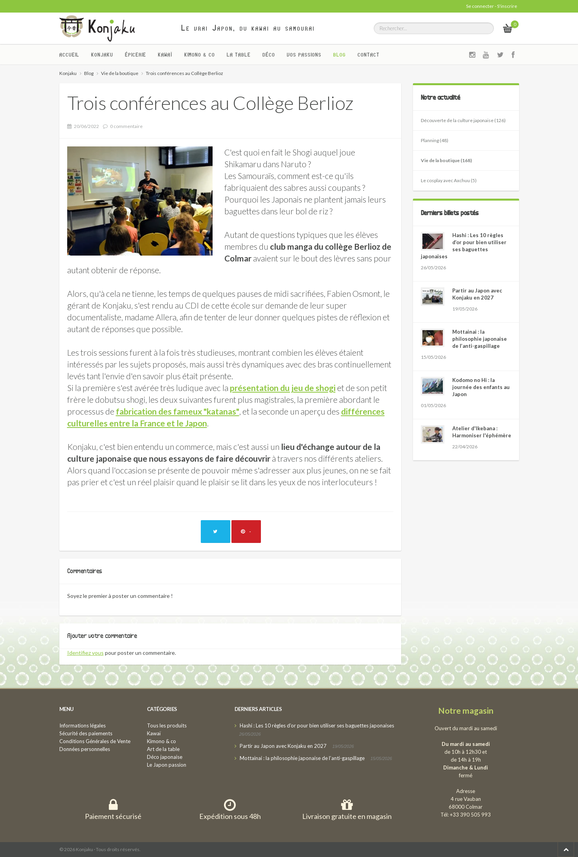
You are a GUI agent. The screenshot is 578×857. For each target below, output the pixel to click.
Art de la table (163, 749)
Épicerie (135, 54)
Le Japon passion (166, 765)
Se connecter (480, 6)
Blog (339, 54)
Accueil (69, 54)
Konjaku (102, 54)
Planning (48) (434, 140)
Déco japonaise (164, 757)
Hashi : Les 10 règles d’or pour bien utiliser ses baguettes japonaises (317, 725)
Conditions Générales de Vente (94, 741)
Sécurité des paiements (85, 733)
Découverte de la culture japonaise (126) (463, 120)
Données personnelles (84, 749)
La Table (239, 54)
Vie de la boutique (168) (446, 160)
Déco (268, 54)
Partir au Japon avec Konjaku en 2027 (283, 746)
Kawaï (165, 54)
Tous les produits (167, 725)
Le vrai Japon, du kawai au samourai (248, 28)
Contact (369, 54)
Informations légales (82, 725)
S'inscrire (507, 6)
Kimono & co (199, 54)
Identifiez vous (85, 652)
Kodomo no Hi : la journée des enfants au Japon (481, 387)
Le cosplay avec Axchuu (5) (449, 180)
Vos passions (304, 54)
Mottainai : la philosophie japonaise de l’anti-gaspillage (479, 339)
